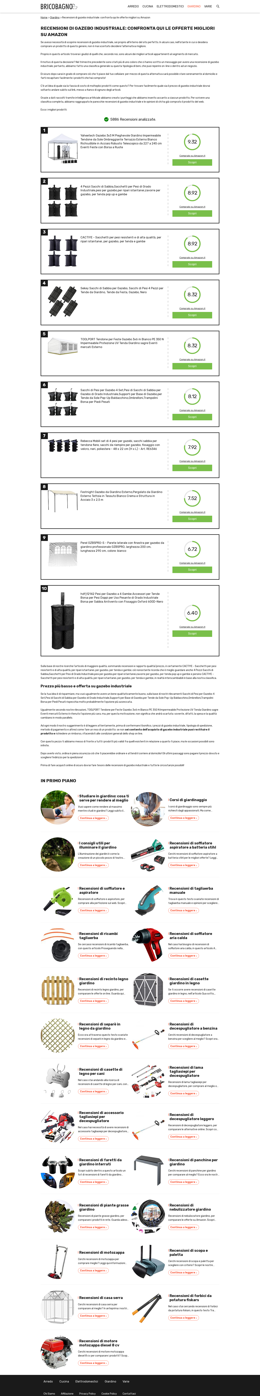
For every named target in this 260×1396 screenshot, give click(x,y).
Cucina (147, 6)
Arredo (133, 6)
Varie (208, 6)
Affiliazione (67, 1390)
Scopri (192, 162)
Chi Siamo (49, 1390)
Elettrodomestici (170, 6)
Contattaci (129, 1390)
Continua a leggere (93, 818)
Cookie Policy (109, 1390)
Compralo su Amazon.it (192, 155)
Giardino (194, 6)
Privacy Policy (87, 1390)
